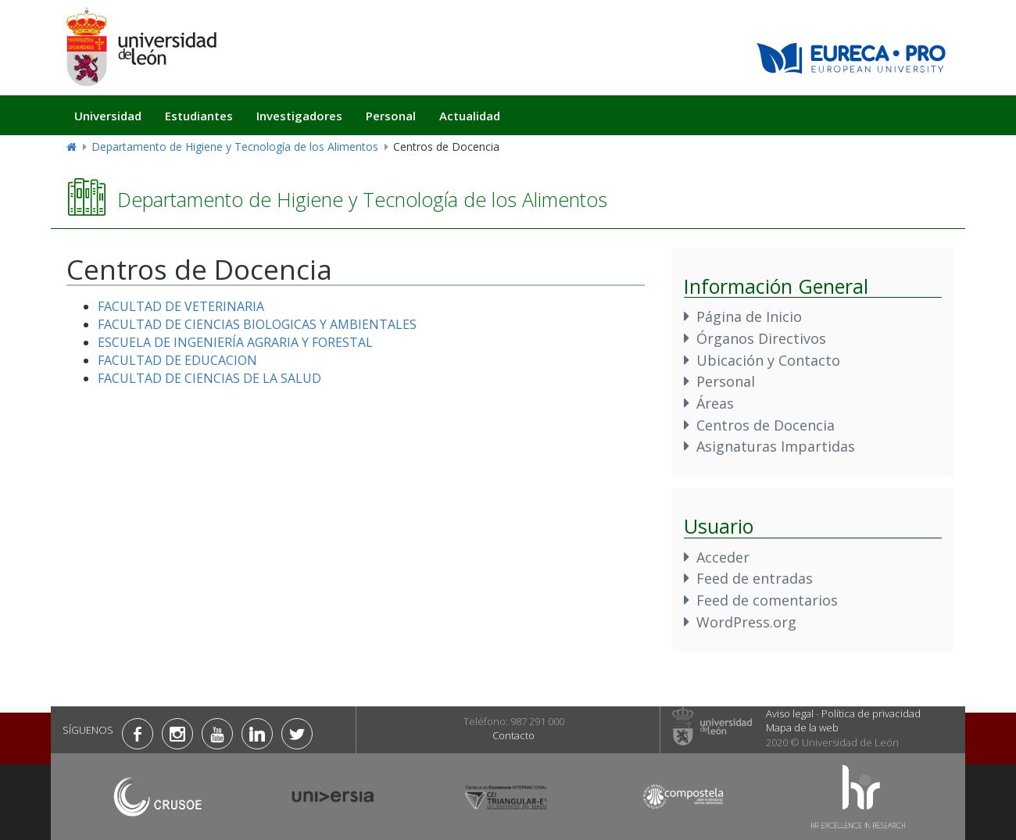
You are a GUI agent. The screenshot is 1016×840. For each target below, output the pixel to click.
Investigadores (299, 115)
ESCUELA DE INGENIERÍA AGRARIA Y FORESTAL (235, 342)
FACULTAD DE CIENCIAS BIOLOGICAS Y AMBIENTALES (257, 324)
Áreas (715, 403)
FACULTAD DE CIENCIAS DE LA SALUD (209, 378)
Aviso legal (790, 713)
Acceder (722, 557)
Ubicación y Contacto (768, 360)
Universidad (107, 115)
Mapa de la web (802, 727)
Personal (391, 115)
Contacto (513, 735)
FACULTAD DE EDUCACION (177, 360)
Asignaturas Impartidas (775, 446)
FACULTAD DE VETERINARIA (181, 306)
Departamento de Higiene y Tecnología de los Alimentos (234, 146)
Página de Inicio (749, 316)
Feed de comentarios (767, 600)
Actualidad (469, 115)
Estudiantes (199, 115)
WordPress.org (746, 622)
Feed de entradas (754, 578)
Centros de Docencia (765, 425)
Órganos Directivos (761, 338)
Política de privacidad (871, 713)
